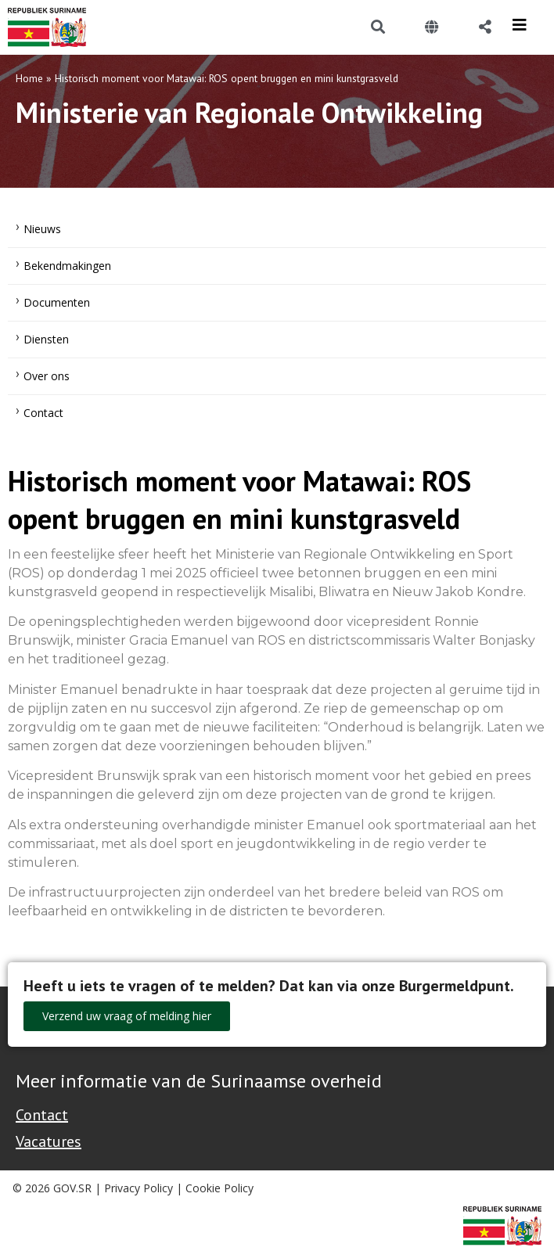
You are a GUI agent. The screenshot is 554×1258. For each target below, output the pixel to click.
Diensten (46, 339)
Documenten (56, 302)
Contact (43, 412)
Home (29, 78)
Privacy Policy (138, 1188)
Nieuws (42, 228)
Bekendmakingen (67, 265)
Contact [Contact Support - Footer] (42, 1115)
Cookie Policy (219, 1188)
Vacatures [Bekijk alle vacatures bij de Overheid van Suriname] (48, 1141)
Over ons (46, 375)
